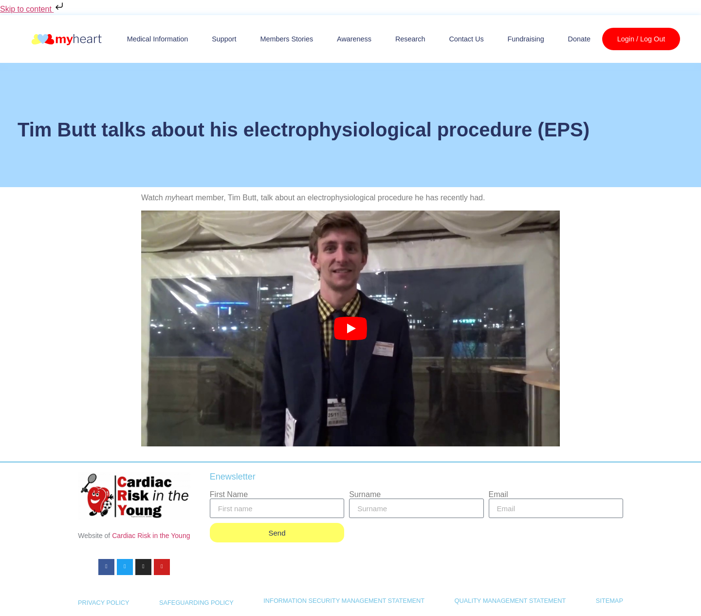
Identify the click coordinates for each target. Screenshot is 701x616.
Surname (365, 495)
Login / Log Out (641, 39)
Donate (579, 39)
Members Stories (286, 39)
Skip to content (32, 9)
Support (224, 39)
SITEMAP (609, 600)
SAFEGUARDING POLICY (196, 603)
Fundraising (525, 39)
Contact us (466, 39)
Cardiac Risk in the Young (151, 535)
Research (410, 39)
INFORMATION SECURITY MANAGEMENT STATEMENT (343, 600)
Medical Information (157, 39)
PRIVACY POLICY (103, 603)
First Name (229, 495)
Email (498, 495)
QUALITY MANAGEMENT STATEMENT (510, 600)
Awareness (354, 39)
